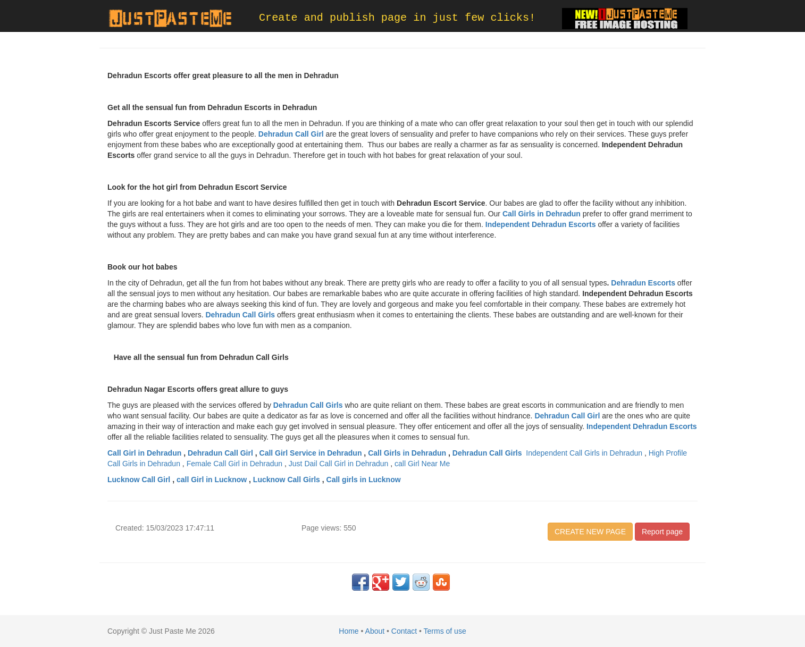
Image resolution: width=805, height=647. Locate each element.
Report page (662, 531)
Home (348, 631)
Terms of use (445, 631)
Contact (404, 631)
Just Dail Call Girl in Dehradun (339, 463)
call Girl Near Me (422, 463)
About (375, 631)
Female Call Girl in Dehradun (235, 463)
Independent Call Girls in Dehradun (584, 453)
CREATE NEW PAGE (590, 531)
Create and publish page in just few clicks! (397, 18)
